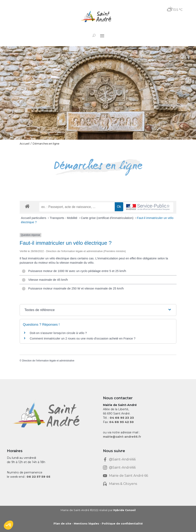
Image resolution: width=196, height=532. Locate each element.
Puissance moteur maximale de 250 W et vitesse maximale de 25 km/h (73, 288)
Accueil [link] (24, 143)
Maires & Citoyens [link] (123, 484)
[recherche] (77, 207)
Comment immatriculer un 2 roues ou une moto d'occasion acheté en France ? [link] (82, 338)
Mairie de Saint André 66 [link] (128, 476)
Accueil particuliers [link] (34, 218)
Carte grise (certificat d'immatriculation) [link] (107, 218)
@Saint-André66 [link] (122, 459)
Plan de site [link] (62, 523)
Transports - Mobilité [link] (64, 218)
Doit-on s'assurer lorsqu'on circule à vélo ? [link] (58, 333)
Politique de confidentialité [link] (122, 523)
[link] (98, 17)
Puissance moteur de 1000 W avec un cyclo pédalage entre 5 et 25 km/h (74, 271)
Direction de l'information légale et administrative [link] (48, 360)
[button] (102, 35)
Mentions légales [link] (86, 523)
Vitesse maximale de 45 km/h (45, 279)
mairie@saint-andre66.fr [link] (122, 436)
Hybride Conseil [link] (124, 510)
